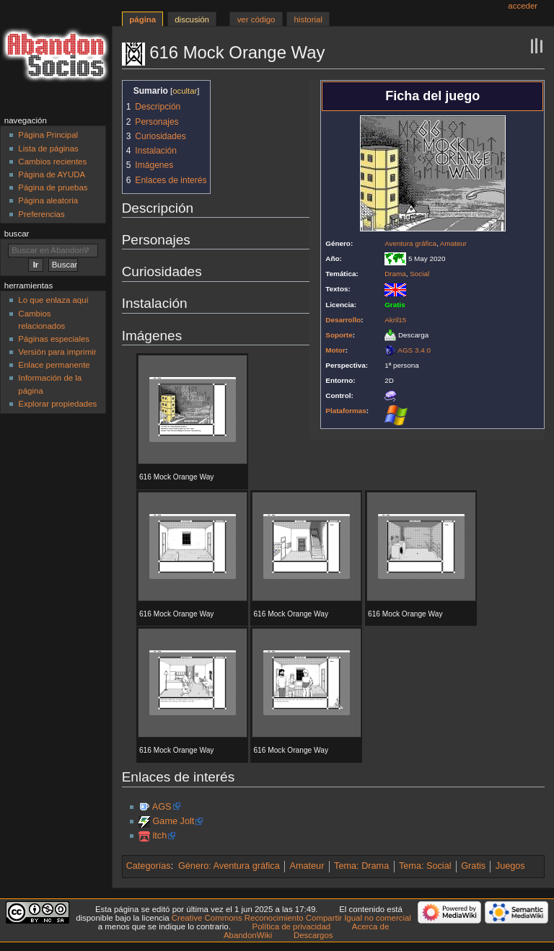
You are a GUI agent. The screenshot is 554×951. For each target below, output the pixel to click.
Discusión (192, 19)
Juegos (510, 866)
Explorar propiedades (57, 403)
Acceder (522, 5)
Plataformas (345, 411)
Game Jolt (173, 821)
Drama (395, 274)
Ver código (256, 19)
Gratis (473, 866)
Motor (335, 350)
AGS (162, 807)
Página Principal (48, 135)
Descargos (313, 935)
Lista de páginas (48, 148)
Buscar (17, 233)
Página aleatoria (48, 200)
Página (142, 19)
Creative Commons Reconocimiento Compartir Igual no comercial (291, 918)
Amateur (453, 243)
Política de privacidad (291, 926)
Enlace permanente (53, 365)
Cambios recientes (52, 161)
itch (159, 836)
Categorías (148, 866)
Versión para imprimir (57, 352)
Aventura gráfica (410, 243)
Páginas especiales (53, 339)
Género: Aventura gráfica (229, 866)
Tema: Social (425, 866)
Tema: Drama (361, 866)
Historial (308, 19)
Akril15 (395, 320)
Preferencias (41, 214)
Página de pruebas (52, 187)
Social (419, 274)
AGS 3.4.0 (414, 350)
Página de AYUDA (51, 174)
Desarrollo (343, 320)
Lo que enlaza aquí (53, 300)
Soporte (338, 335)
